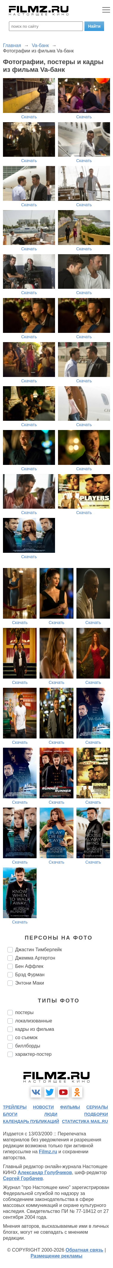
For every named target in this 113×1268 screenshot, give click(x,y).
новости (43, 1107)
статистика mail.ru (85, 1121)
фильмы (70, 1107)
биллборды (27, 1045)
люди (50, 1114)
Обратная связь (84, 1250)
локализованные (33, 1020)
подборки (96, 1114)
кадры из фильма (34, 1029)
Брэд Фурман (30, 974)
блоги (10, 1114)
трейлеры (15, 1107)
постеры (24, 1012)
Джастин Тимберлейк (38, 949)
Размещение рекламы (57, 1255)
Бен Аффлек (29, 966)
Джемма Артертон (35, 957)
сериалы (97, 1107)
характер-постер (33, 1054)
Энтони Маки (29, 982)
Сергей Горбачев (23, 1178)
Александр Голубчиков (45, 1172)
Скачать (29, 116)
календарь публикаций (31, 1121)
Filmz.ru (48, 1151)
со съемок (26, 1037)
